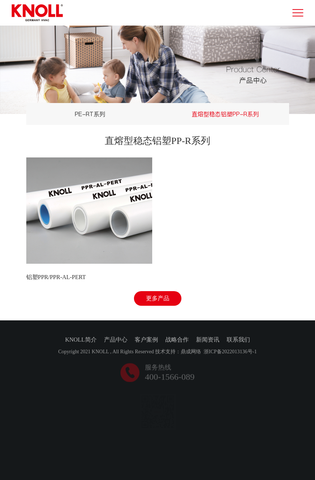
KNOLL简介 (80, 340)
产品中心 (115, 340)
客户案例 (146, 340)
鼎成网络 (191, 352)
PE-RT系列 (90, 114)
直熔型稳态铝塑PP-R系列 (225, 114)
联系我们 (238, 340)
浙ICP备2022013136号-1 (230, 352)
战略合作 (177, 340)
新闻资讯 (207, 340)
